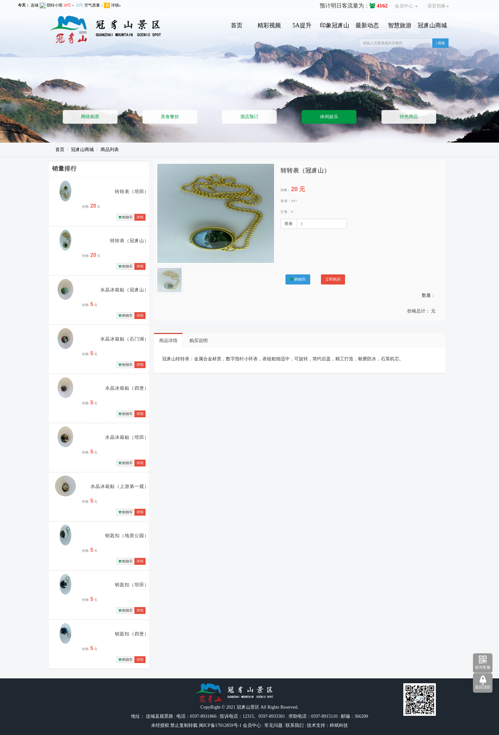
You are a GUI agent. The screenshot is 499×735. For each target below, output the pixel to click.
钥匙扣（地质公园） (127, 535)
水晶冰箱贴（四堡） (127, 388)
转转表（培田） (132, 191)
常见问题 (273, 725)
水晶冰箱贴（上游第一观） (119, 486)
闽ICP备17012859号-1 (220, 725)
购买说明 (198, 340)
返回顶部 (483, 687)
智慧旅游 (399, 25)
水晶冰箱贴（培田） (127, 437)
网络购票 (90, 116)
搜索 (440, 43)
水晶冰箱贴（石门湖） (124, 339)
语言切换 (438, 6)
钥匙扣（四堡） (132, 633)
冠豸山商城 (432, 25)
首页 (237, 25)
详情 (140, 217)
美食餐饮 (170, 116)
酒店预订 (249, 116)
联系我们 (294, 725)
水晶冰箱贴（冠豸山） (124, 289)
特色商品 (409, 116)
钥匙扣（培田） (132, 584)
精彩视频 (269, 25)
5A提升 (302, 25)
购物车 (125, 217)
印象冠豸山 (334, 25)
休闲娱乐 (329, 116)
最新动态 (367, 25)
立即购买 (333, 279)
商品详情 (168, 340)
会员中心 (406, 6)
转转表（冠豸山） (129, 240)
